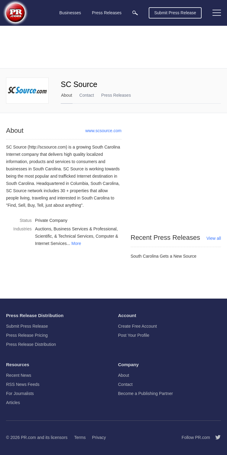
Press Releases (116, 95)
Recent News (18, 375)
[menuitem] (135, 12)
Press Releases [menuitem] (107, 12)
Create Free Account (137, 326)
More (76, 243)
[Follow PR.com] (215, 437)
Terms (80, 437)
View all (213, 238)
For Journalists (20, 393)
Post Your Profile (134, 335)
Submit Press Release (175, 12)
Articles (13, 402)
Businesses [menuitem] (70, 12)
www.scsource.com (103, 130)
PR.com (28, 437)
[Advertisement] (113, 47)
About (66, 95)
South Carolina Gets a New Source (163, 256)
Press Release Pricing (27, 335)
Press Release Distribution (31, 344)
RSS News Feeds (22, 384)
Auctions (43, 228)
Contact (86, 95)
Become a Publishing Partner (145, 393)
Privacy (99, 437)
